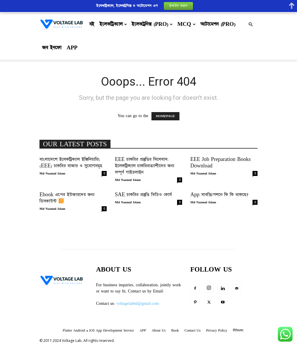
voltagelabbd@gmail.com (137, 303)
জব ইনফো (51, 48)
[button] (250, 24)
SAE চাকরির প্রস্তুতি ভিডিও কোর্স (143, 195)
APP (72, 48)
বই (91, 24)
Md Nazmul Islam (52, 173)
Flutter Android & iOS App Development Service (98, 330)
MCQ (186, 24)
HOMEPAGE (165, 116)
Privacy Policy (216, 330)
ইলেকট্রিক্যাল (113, 24)
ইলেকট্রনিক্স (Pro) (152, 24)
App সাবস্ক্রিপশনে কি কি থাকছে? (219, 195)
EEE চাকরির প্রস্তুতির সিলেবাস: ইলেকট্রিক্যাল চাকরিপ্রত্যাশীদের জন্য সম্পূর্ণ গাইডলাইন (144, 165)
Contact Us (192, 330)
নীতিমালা (238, 330)
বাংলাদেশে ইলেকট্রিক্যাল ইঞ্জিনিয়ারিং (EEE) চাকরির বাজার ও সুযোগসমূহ (70, 162)
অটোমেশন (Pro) (217, 24)
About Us (159, 330)
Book (175, 330)
